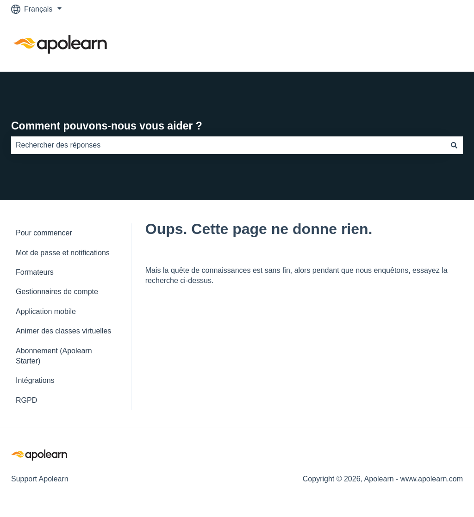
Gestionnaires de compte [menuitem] (57, 291)
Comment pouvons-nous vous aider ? (106, 126)
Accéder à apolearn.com (414, 45)
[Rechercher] (454, 145)
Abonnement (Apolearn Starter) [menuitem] (54, 356)
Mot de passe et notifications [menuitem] (63, 253)
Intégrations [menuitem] (35, 380)
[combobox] (228, 145)
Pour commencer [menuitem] (44, 233)
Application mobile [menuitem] (46, 311)
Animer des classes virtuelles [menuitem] (63, 331)
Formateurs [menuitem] (35, 272)
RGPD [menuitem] (26, 400)
